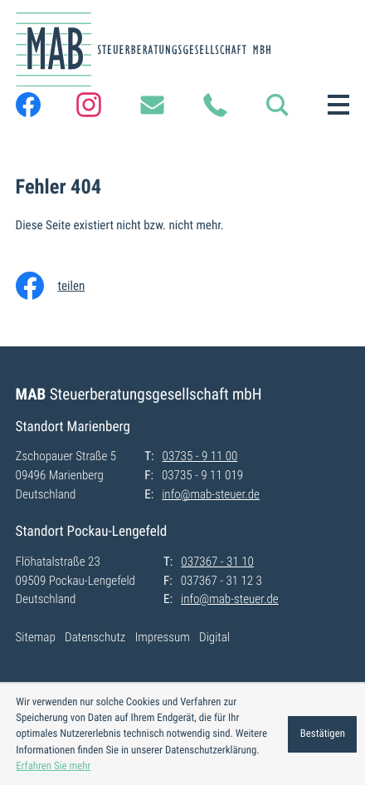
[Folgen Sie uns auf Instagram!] (88, 104)
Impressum (162, 637)
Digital (214, 637)
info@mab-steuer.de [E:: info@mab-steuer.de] (211, 494)
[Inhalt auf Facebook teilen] (62, 285)
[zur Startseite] (143, 49)
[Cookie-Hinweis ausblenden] (322, 734)
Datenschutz (95, 637)
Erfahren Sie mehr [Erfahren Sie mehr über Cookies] (53, 766)
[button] (277, 105)
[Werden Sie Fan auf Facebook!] (28, 104)
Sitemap (36, 637)
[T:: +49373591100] (215, 105)
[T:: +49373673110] (217, 562)
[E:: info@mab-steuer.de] (152, 105)
